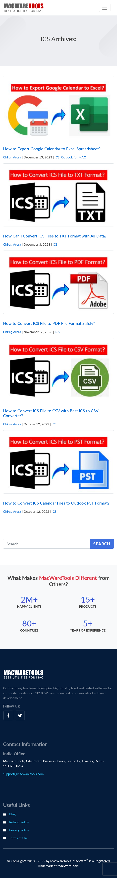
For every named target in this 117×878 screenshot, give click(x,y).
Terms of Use (18, 838)
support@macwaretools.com (23, 774)
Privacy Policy (19, 830)
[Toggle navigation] (104, 8)
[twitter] (20, 715)
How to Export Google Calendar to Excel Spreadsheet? (52, 148)
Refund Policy (19, 822)
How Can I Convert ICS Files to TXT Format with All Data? (55, 235)
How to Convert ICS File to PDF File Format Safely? (49, 323)
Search (101, 543)
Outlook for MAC (73, 157)
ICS (57, 157)
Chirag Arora (12, 157)
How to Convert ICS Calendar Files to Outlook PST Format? (56, 502)
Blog (12, 814)
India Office (14, 754)
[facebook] (8, 715)
